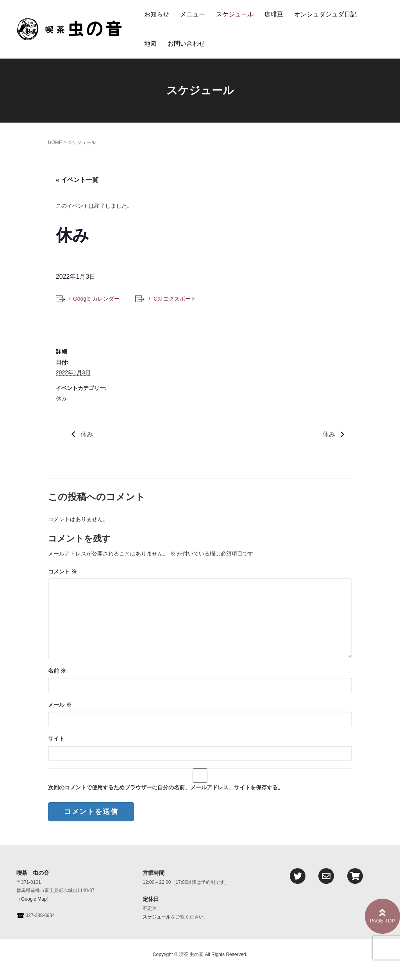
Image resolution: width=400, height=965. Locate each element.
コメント (62, 571)
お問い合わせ (186, 43)
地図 (150, 43)
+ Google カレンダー (94, 299)
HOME (55, 142)
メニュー (192, 14)
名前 (57, 671)
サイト (56, 738)
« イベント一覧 (77, 179)
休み (61, 398)
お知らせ (156, 14)
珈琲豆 (273, 14)
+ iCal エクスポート (172, 299)
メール (59, 704)
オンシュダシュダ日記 (325, 14)
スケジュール (235, 14)
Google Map (33, 899)
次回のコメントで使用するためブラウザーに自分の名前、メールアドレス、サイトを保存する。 (165, 787)
